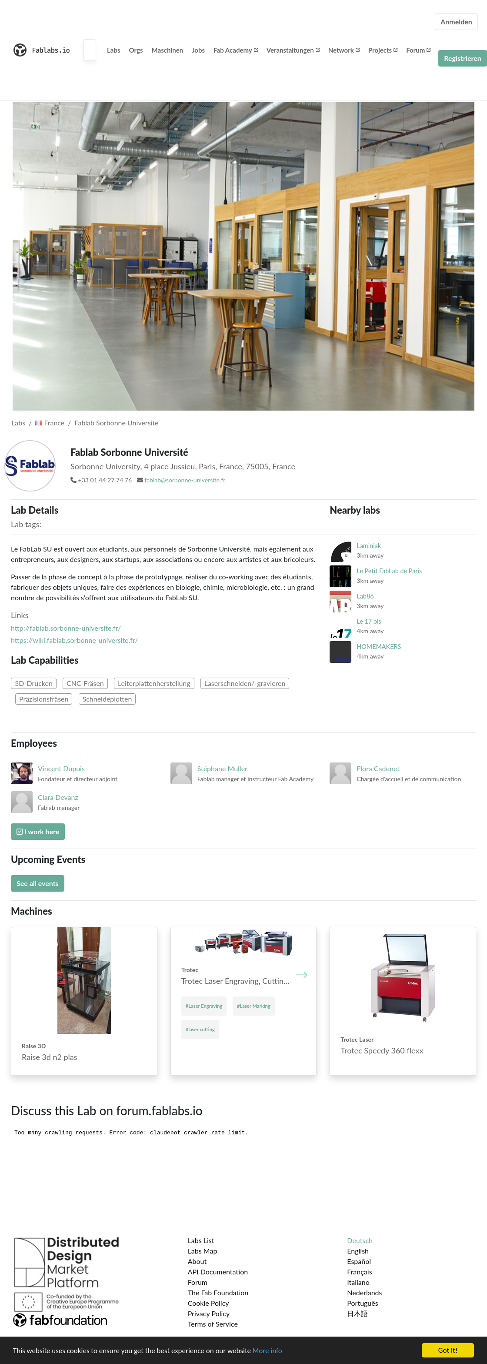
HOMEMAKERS (379, 646)
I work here (38, 831)
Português (362, 1303)
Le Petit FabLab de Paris (389, 571)
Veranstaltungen (293, 50)
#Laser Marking (253, 1006)
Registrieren (462, 58)
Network (344, 50)
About (197, 1261)
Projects (382, 50)
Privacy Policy (209, 1313)
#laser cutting (200, 1029)
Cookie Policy (208, 1303)
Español (359, 1261)
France (49, 422)
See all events (38, 883)
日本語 (357, 1313)
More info (267, 1350)
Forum (418, 50)
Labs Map (202, 1251)
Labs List (201, 1240)
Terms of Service (213, 1324)
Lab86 (365, 596)
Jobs (198, 50)
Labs (113, 50)
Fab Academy (235, 50)
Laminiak (369, 545)
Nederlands (364, 1292)
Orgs (136, 50)
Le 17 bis (369, 621)
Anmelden (456, 21)
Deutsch (360, 1240)
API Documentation (218, 1271)
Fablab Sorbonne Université (117, 422)
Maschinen (167, 50)
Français (359, 1271)
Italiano (358, 1282)
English (358, 1251)
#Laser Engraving (204, 1006)
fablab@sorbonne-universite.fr (184, 480)
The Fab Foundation (218, 1292)
